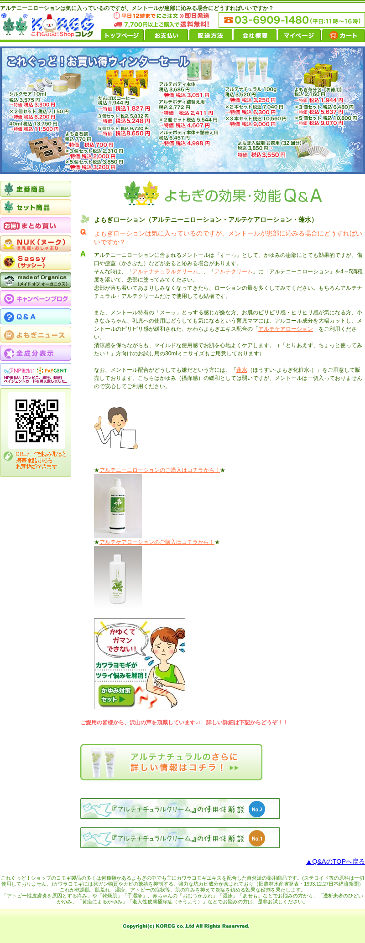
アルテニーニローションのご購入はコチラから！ (159, 470)
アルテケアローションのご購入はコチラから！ (156, 542)
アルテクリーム (233, 271)
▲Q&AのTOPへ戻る (335, 861)
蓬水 (241, 370)
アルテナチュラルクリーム (165, 271)
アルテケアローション (285, 329)
